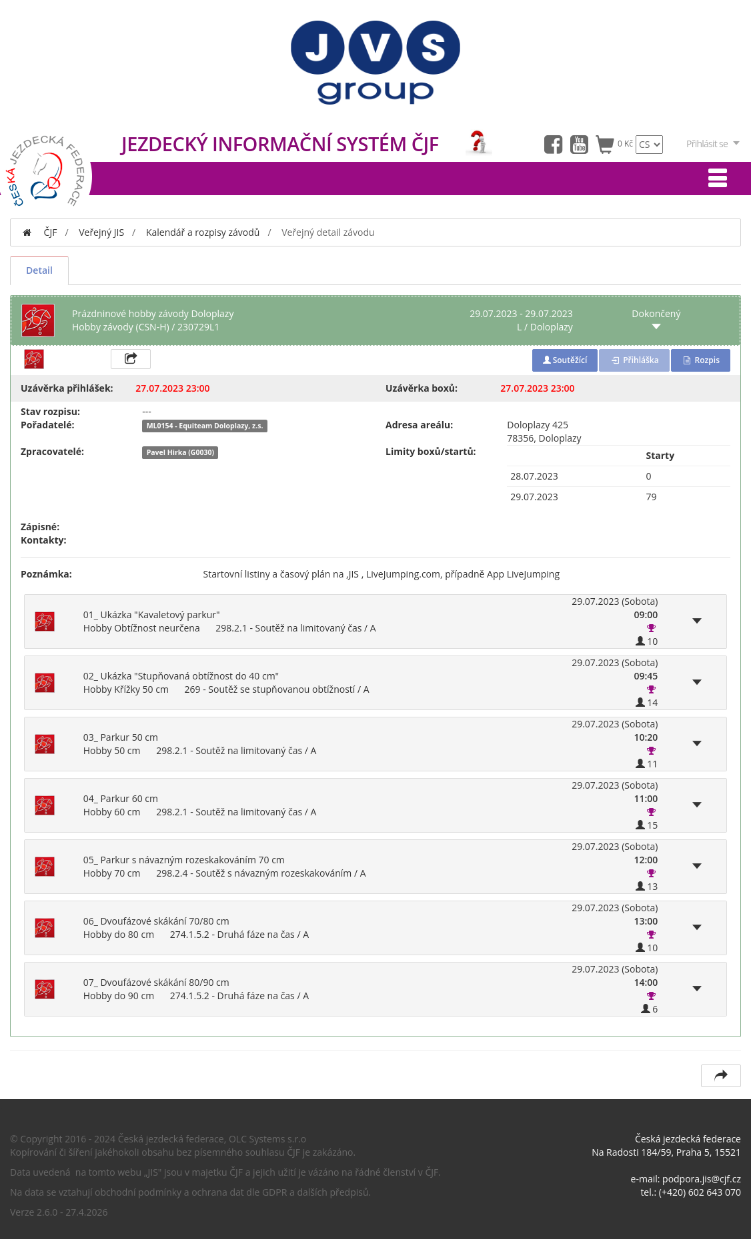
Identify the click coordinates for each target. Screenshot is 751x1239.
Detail (39, 270)
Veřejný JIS (101, 232)
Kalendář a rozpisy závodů (203, 232)
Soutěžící (565, 360)
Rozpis (701, 360)
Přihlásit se (713, 143)
